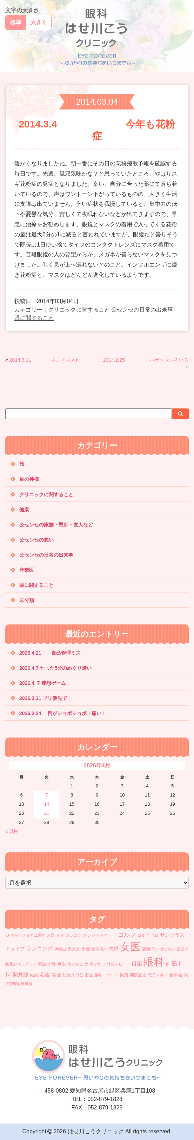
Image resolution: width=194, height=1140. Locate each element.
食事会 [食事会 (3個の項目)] (176, 974)
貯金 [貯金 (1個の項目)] (89, 975)
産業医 (26, 570)
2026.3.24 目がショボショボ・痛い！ (62, 713)
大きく (38, 22)
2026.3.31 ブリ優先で (43, 698)
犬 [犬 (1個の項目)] (86, 964)
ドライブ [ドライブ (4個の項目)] (15, 948)
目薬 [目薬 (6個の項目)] (137, 964)
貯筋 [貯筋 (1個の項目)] (79, 975)
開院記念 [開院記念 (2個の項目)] (138, 974)
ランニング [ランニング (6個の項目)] (39, 948)
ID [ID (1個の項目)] (7, 935)
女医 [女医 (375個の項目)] (130, 946)
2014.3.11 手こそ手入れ (74, 360)
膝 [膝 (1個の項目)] (59, 975)
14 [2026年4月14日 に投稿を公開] (46, 804)
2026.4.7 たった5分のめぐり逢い (55, 668)
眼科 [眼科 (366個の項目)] (154, 962)
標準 (15, 22)
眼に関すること (34, 318)
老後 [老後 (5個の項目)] (44, 974)
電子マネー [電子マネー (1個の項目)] (157, 975)
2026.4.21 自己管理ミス (50, 653)
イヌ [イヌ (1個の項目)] (60, 935)
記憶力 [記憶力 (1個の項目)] (68, 975)
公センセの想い (36, 540)
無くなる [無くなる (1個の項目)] (75, 964)
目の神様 (29, 479)
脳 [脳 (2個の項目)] (54, 974)
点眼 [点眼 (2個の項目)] (62, 964)
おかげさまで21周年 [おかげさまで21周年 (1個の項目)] (28, 935)
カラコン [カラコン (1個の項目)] (73, 935)
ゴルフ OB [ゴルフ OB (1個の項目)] (148, 935)
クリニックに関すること (79, 310)
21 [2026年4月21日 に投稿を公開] (46, 813)
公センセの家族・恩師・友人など (56, 525)
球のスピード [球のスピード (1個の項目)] (118, 964)
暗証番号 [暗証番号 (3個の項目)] (47, 964)
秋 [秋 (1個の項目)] (167, 964)
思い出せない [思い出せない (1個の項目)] (163, 949)
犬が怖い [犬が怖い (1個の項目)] (97, 964)
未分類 (26, 600)
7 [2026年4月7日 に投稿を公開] (46, 795)
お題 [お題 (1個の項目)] (51, 935)
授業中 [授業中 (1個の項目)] (182, 949)
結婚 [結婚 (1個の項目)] (34, 975)
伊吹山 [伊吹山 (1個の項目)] (60, 949)
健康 (24, 509)
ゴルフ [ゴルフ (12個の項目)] (127, 934)
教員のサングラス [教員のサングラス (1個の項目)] (20, 964)
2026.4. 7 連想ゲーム (42, 683)
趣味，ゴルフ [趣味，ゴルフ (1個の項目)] (106, 975)
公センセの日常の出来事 (142, 310)
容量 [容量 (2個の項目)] (146, 948)
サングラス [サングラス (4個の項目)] (172, 935)
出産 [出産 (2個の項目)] (86, 948)
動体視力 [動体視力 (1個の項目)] (99, 949)
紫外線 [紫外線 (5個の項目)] (20, 974)
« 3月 (12, 831)
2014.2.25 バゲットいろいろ (146, 360)
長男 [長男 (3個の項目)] (123, 974)
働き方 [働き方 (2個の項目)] (73, 948)
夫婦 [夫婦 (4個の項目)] (114, 948)
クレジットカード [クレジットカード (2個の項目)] (99, 935)
